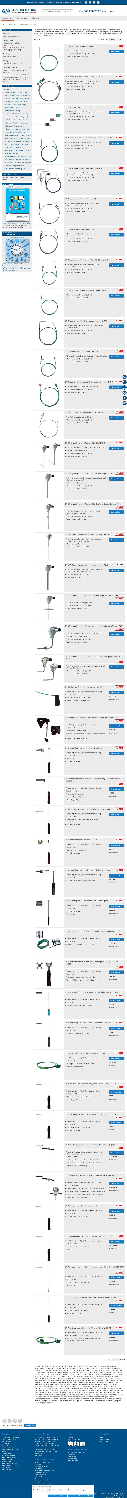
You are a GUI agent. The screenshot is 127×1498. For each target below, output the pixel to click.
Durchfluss (5, 1443)
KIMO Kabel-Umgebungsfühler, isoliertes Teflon (85, 1053)
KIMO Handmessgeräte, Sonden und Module (68, 2)
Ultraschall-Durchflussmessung (15, 105)
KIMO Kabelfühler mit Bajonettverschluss (84, 412)
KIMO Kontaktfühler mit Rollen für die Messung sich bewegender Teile (92, 963)
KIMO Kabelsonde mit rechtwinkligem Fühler (85, 168)
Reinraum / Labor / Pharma (14, 47)
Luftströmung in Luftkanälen (14, 126)
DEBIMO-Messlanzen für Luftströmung (18, 120)
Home (4, 24)
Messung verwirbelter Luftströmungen (18, 95)
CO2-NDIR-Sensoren (42, 1473)
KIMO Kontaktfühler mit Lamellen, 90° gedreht (87, 870)
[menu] (63, 18)
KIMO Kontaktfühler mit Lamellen (82, 840)
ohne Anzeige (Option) (13, 63)
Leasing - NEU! (73, 1441)
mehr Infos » (39, 1455)
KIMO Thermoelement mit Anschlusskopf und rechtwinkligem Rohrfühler (93, 657)
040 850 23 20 (92, 11)
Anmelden (111, 11)
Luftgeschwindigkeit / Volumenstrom (9, 1440)
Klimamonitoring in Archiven (14, 166)
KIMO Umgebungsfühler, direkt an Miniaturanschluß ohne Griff (93, 992)
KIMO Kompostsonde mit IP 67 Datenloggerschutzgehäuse (90, 1175)
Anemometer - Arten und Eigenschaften (18, 117)
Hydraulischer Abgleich (13, 108)
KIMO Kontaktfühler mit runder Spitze (84, 748)
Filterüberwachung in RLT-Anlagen (16, 144)
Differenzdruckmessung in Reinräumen (18, 156)
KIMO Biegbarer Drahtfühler (78, 107)
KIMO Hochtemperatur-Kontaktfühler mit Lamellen (88, 901)
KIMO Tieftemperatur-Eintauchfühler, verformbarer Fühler (92, 1297)
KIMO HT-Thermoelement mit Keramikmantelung (87, 534)
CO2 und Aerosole (41, 1475)
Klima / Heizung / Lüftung (14, 43)
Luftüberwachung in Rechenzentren (17, 150)
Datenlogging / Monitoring (14, 50)
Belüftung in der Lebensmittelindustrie (18, 129)
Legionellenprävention (12, 153)
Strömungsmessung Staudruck (41, 1468)
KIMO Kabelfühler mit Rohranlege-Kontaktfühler (86, 260)
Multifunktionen (7, 1459)
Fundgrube (6, 1468)
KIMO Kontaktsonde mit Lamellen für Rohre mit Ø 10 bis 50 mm (92, 718)
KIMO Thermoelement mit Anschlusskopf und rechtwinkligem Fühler (94, 626)
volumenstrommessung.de (77, 1453)
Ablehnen (63, 1496)
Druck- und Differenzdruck (11, 1437)
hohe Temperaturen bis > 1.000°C (17, 75)
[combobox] (57, 11)
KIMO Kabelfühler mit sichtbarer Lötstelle (84, 77)
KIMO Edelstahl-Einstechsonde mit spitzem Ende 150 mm (90, 1084)
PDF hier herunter (17, 227)
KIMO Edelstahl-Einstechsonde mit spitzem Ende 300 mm (90, 1114)
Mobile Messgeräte (12, 57)
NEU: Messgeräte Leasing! (35, 2)
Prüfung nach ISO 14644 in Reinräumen (18, 141)
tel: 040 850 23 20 (119, 1495)
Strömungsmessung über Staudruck (17, 92)
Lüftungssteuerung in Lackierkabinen (17, 138)
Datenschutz (104, 1439)
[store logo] (19, 11)
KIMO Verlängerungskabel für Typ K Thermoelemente (88, 1328)
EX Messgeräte (7, 1462)
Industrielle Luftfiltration (13, 147)
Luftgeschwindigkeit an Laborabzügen (18, 135)
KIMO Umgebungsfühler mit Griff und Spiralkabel (87, 1023)
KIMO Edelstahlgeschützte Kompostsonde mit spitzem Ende (90, 1145)
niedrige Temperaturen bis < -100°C (17, 77)
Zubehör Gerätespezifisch (11, 1466)
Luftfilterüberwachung (12, 111)
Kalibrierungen (7, 1470)
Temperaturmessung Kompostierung (17, 160)
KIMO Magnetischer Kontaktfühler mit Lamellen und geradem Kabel (94, 931)
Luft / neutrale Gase (12, 36)
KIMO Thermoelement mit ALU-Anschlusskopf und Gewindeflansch (94, 504)
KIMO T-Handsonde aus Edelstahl (81, 351)
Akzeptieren (54, 1496)
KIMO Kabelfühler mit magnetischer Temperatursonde (89, 382)
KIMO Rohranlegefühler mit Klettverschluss (83, 687)
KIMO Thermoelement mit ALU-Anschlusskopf (85, 443)
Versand (70, 1437)
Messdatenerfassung (9, 1457)
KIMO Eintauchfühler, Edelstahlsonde (81, 1206)
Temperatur (12, 24)
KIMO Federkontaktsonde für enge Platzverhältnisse (89, 809)
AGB (101, 1437)
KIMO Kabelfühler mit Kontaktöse (80, 199)
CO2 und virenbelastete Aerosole (16, 102)
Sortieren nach (103, 39)
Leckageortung (7, 1453)
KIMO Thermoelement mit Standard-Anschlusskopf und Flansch (92, 595)
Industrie (8, 45)
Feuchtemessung (8, 1447)
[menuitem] (7, 18)
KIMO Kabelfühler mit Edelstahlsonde (81, 46)
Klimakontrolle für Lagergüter (15, 169)
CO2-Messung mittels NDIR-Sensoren (17, 98)
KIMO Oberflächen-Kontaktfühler (81, 229)
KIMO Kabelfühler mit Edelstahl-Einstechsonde (85, 290)
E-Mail (104, 11)
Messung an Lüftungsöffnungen (15, 132)
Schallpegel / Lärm (8, 1455)
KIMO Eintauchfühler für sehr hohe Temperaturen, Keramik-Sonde (94, 1268)
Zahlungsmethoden (74, 1439)
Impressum (104, 1441)
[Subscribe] (30, 1425)
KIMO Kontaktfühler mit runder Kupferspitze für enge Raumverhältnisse (93, 780)
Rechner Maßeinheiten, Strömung (16, 114)
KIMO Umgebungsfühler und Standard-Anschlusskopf (88, 473)
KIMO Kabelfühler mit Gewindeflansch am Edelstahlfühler (89, 138)
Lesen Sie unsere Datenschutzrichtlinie (80, 1496)
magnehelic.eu (73, 1461)
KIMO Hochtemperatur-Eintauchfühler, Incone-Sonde (88, 1236)
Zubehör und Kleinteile (10, 1464)
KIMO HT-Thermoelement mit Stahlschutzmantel (87, 565)
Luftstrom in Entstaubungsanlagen (16, 123)
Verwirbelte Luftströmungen (44, 1471)
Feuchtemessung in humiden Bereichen (18, 163)
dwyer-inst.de (72, 1459)
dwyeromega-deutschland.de (73, 1456)
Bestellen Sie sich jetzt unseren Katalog (16, 223)
